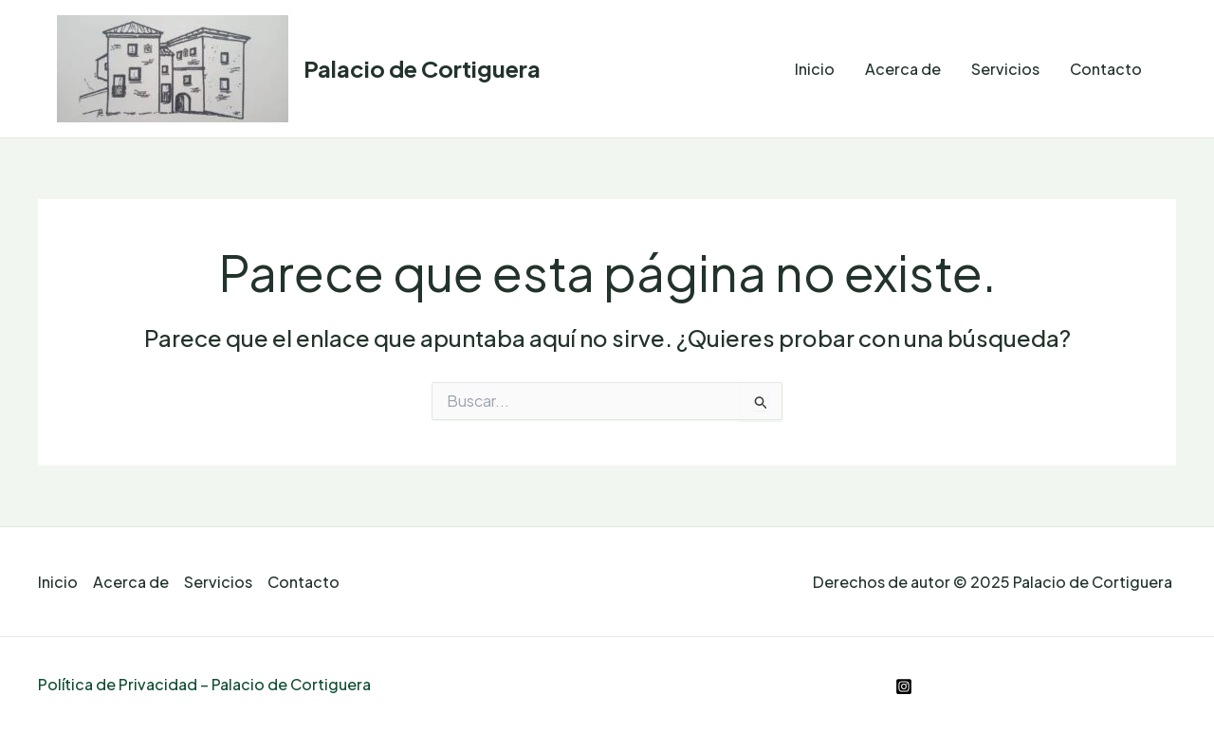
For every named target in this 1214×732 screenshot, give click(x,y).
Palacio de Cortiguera (422, 68)
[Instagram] (903, 686)
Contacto (1106, 69)
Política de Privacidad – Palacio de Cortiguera (204, 684)
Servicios (1005, 69)
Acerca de (903, 69)
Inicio (815, 69)
